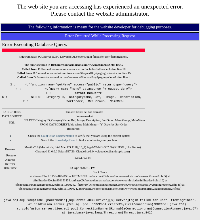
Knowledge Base (64, 140)
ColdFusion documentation (57, 135)
